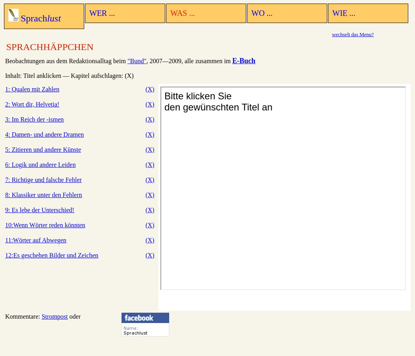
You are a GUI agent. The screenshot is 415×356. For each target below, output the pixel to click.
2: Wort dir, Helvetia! (32, 104)
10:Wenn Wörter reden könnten (45, 225)
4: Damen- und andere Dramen (44, 134)
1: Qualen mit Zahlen (32, 89)
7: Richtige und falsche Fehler (43, 179)
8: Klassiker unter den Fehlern (43, 195)
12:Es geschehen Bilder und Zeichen (51, 255)
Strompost (55, 316)
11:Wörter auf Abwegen (35, 240)
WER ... (102, 13)
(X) (149, 89)
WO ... (261, 13)
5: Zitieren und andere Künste (43, 149)
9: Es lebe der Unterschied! (39, 210)
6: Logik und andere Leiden (40, 164)
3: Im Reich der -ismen (34, 119)
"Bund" (137, 61)
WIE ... (343, 13)
